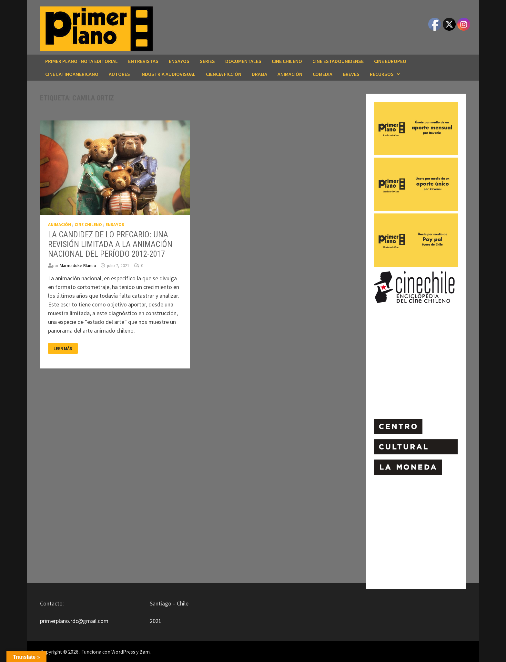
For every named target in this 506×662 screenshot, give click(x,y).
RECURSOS (382, 74)
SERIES (207, 61)
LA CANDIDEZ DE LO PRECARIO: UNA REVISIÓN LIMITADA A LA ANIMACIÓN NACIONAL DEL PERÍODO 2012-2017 (110, 244)
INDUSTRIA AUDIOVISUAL (168, 74)
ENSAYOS (179, 61)
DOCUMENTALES (243, 61)
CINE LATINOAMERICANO (71, 74)
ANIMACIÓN (290, 74)
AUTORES (119, 74)
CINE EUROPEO (390, 61)
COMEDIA (322, 74)
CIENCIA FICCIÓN (223, 74)
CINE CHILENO (287, 61)
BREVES (351, 74)
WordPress (123, 651)
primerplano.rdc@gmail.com (74, 621)
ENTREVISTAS (143, 61)
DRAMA (259, 74)
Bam (144, 651)
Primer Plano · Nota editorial (81, 61)
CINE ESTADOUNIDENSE (338, 61)
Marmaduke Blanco (78, 265)
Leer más (64, 348)
